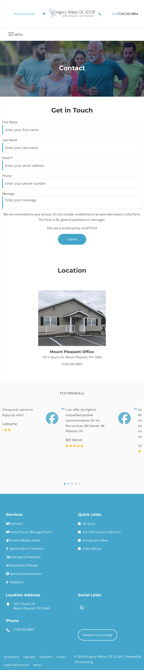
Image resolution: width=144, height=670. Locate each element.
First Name (10, 122)
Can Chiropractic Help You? (102, 532)
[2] (68, 488)
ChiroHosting (83, 662)
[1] (65, 488)
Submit (72, 239)
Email (7, 158)
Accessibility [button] (11, 657)
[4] (76, 488)
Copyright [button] (29, 657)
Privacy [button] (61, 657)
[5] (79, 488)
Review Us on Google (97, 635)
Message (8, 194)
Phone (6, 176)
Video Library (92, 549)
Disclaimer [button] (46, 657)
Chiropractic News (95, 540)
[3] (72, 488)
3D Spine (89, 524)
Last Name (9, 140)
